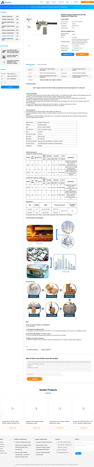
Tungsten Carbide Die (10, 16)
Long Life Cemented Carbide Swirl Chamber (43, 453)
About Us (2, 446)
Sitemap (2, 451)
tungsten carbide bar (45, 349)
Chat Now (87, 2)
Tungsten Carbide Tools (10, 36)
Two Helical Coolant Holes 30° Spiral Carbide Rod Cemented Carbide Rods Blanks (13, 51)
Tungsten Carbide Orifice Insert (23, 442)
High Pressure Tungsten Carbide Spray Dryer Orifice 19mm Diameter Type (23, 447)
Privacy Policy (3, 453)
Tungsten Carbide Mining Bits (10, 23)
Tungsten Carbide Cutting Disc (10, 27)
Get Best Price (68, 54)
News (1, 448)
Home (1, 442)
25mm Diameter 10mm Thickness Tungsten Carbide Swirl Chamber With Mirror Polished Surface (43, 448)
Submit (34, 379)
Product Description (42, 64)
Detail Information (30, 64)
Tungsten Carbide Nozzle (10, 33)
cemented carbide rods (32, 349)
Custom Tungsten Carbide (10, 30)
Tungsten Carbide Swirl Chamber (44, 442)
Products (2, 444)
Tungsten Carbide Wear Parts (10, 39)
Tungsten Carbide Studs (10, 19)
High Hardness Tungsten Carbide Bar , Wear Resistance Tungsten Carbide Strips (13, 62)
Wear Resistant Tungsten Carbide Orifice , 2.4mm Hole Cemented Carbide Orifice (22, 454)
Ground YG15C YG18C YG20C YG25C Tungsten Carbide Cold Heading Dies (10, 423)
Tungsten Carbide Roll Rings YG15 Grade (12, 56)
